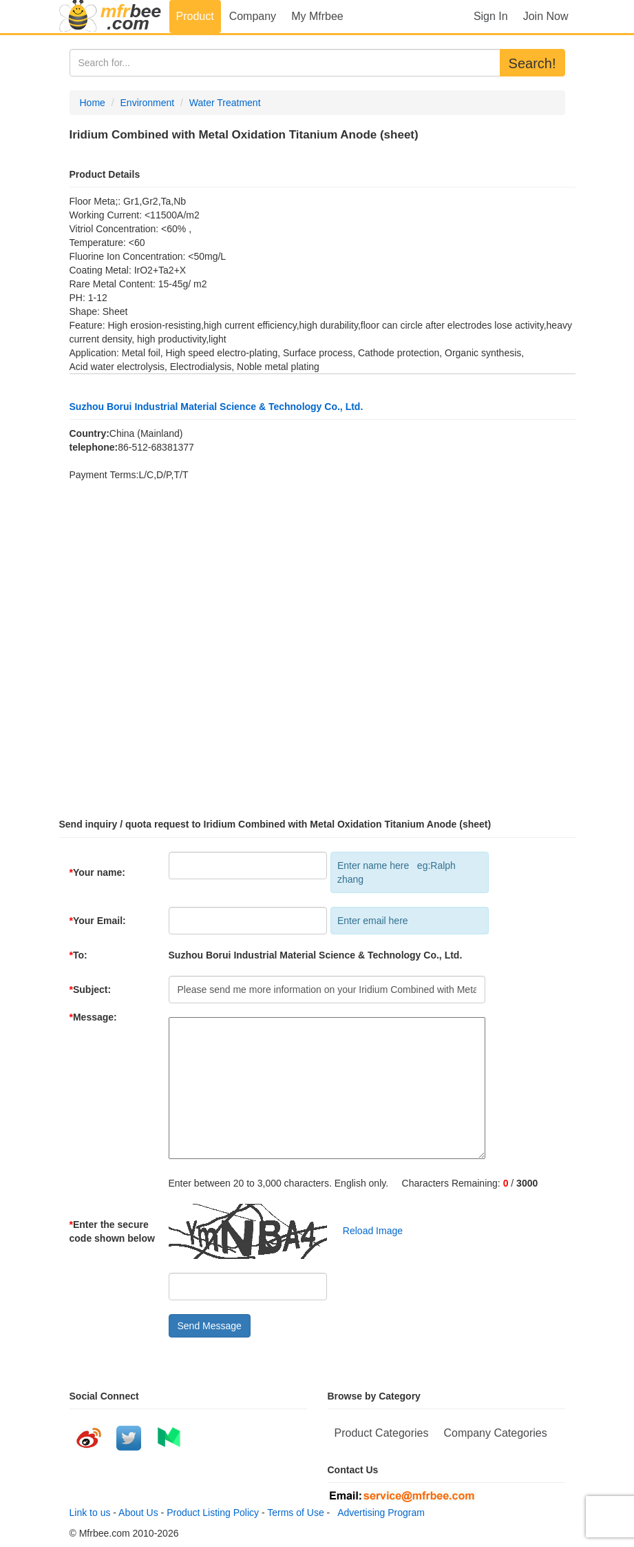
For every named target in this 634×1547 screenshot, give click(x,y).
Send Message (210, 1325)
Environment (147, 102)
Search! (532, 63)
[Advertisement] (317, 644)
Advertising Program (378, 1512)
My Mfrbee (317, 16)
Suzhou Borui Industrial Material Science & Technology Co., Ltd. (216, 406)
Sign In (491, 16)
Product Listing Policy (213, 1512)
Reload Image (366, 1230)
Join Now (546, 16)
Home (92, 102)
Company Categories (495, 1433)
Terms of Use (295, 1512)
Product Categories (382, 1433)
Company (252, 16)
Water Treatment (225, 102)
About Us (138, 1512)
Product (195, 16)
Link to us (90, 1512)
